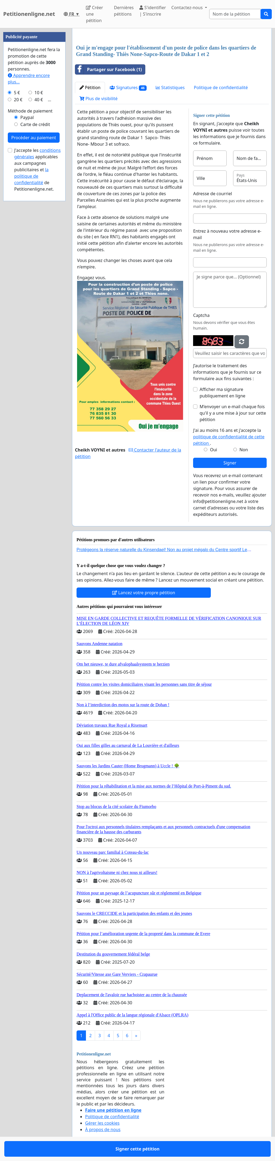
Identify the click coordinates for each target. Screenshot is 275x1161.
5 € (17, 93)
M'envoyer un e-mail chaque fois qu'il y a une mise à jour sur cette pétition (233, 413)
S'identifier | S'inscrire (152, 11)
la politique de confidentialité (31, 176)
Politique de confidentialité (221, 87)
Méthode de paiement (30, 111)
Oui (213, 450)
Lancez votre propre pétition (143, 593)
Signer (229, 463)
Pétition (89, 87)
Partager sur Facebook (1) (108, 69)
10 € (38, 93)
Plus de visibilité (98, 99)
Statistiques (170, 87)
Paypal (27, 117)
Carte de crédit (35, 124)
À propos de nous (103, 1129)
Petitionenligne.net (29, 14)
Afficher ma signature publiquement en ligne (222, 392)
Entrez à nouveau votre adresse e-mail (227, 234)
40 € (38, 100)
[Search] (235, 14)
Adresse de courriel (212, 194)
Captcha (201, 315)
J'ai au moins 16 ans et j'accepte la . (229, 436)
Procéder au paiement (33, 138)
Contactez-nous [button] (187, 8)
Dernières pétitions (123, 11)
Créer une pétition (94, 14)
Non (243, 450)
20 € (18, 100)
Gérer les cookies (102, 1123)
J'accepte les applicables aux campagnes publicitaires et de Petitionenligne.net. (37, 169)
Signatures (128, 88)
